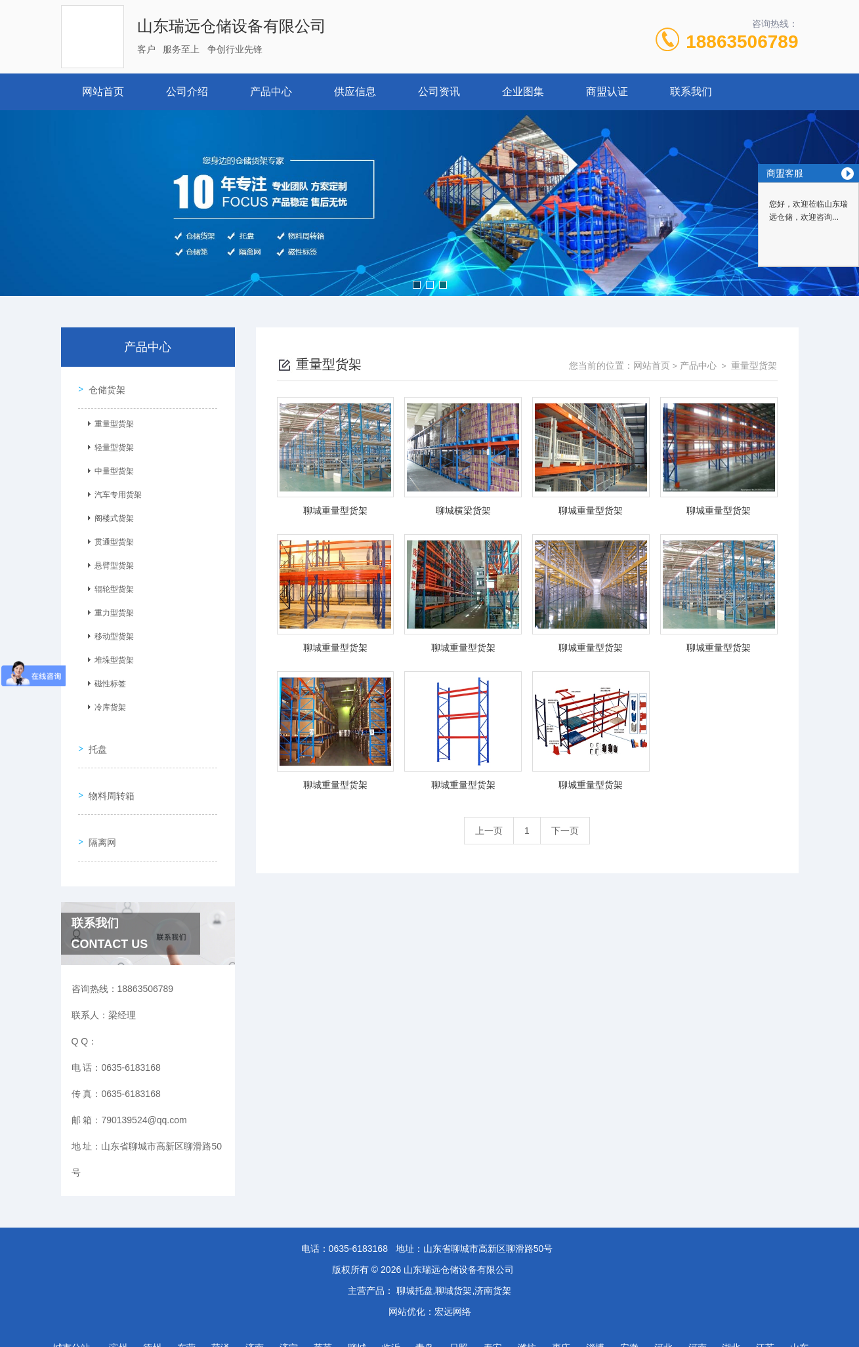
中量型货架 (110, 466)
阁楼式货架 (110, 513)
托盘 (94, 736)
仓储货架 (103, 385)
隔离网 (98, 811)
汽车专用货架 (114, 490)
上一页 (489, 830)
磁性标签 (106, 679)
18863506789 (742, 41)
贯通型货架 (110, 537)
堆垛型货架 (110, 655)
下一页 (565, 830)
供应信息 (355, 91)
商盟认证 (607, 91)
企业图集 (523, 91)
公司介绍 (187, 91)
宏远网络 (452, 1276)
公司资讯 (439, 91)
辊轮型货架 (110, 584)
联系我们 (691, 91)
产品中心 (271, 91)
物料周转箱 (108, 773)
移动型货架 (110, 631)
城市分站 (71, 1312)
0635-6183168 (358, 1213)
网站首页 (103, 91)
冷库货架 (106, 702)
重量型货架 (110, 419)
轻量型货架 (110, 442)
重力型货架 (110, 608)
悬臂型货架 (110, 561)
